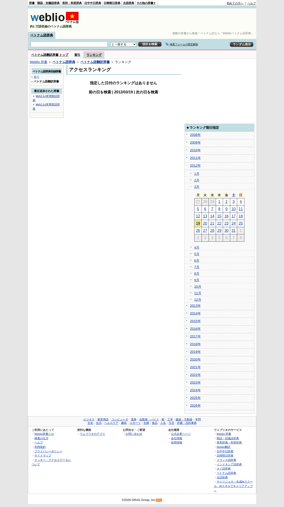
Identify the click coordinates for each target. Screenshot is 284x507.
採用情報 (176, 442)
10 (234, 209)
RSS (159, 500)
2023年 (195, 382)
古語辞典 (128, 3)
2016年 (195, 329)
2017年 (195, 336)
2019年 (195, 352)
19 (198, 223)
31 (234, 231)
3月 (196, 187)
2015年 (195, 321)
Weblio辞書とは (44, 433)
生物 (146, 423)
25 (241, 223)
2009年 (195, 142)
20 (205, 223)
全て (36, 77)
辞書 (32, 3)
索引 (77, 55)
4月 (196, 247)
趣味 (124, 423)
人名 (163, 423)
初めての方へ (235, 3)
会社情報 (176, 438)
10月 (197, 286)
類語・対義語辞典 (48, 3)
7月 (196, 267)
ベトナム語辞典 (41, 35)
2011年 (195, 158)
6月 (196, 260)
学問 (198, 419)
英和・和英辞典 (72, 3)
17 (234, 216)
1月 (196, 174)
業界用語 (103, 419)
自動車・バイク (149, 419)
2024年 (195, 390)
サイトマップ (42, 455)
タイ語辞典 (224, 468)
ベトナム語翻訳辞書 (95, 62)
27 (205, 231)
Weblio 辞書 (39, 62)
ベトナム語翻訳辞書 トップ (49, 55)
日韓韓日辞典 (112, 3)
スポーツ (135, 423)
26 (198, 231)
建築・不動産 (184, 419)
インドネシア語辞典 (229, 464)
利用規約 (40, 446)
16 (226, 216)
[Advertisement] (171, 20)
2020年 (195, 359)
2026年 (195, 405)
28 (212, 231)
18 (241, 216)
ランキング (94, 55)
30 (226, 231)
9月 (196, 280)
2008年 (195, 135)
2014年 (195, 313)
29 (219, 231)
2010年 (195, 150)
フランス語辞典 (226, 459)
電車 (134, 419)
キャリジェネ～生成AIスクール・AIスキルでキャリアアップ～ (233, 486)
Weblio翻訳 (223, 446)
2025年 (195, 398)
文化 (90, 423)
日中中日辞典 (92, 3)
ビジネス (89, 419)
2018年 (195, 344)
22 (219, 223)
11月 (197, 293)
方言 (171, 423)
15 (219, 216)
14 (212, 216)
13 (205, 216)
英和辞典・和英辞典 (229, 442)
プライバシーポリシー (48, 451)
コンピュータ (119, 419)
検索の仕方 (41, 438)
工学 (170, 419)
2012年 (195, 165)
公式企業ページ (181, 433)
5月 (196, 254)
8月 (196, 273)
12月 (197, 299)
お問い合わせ (134, 433)
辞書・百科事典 (187, 423)
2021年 (195, 367)
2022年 (195, 375)
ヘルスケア (111, 423)
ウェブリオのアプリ (92, 433)
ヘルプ (251, 3)
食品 (154, 423)
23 (226, 223)
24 (234, 223)
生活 (99, 423)
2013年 (195, 306)
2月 (196, 180)
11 (241, 209)
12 (198, 216)
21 (212, 223)
